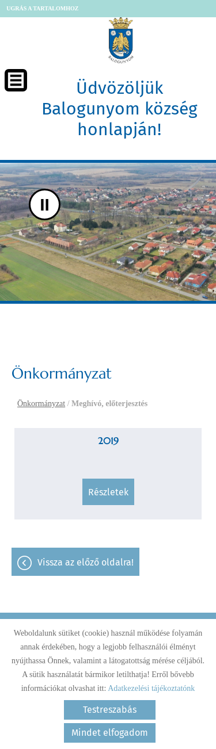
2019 (108, 440)
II (45, 204)
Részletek (108, 492)
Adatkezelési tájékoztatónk (151, 688)
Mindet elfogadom (109, 732)
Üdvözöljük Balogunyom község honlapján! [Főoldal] (119, 109)
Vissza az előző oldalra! (85, 562)
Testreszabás (110, 709)
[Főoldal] (121, 40)
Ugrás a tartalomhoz (42, 8)
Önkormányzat (41, 403)
